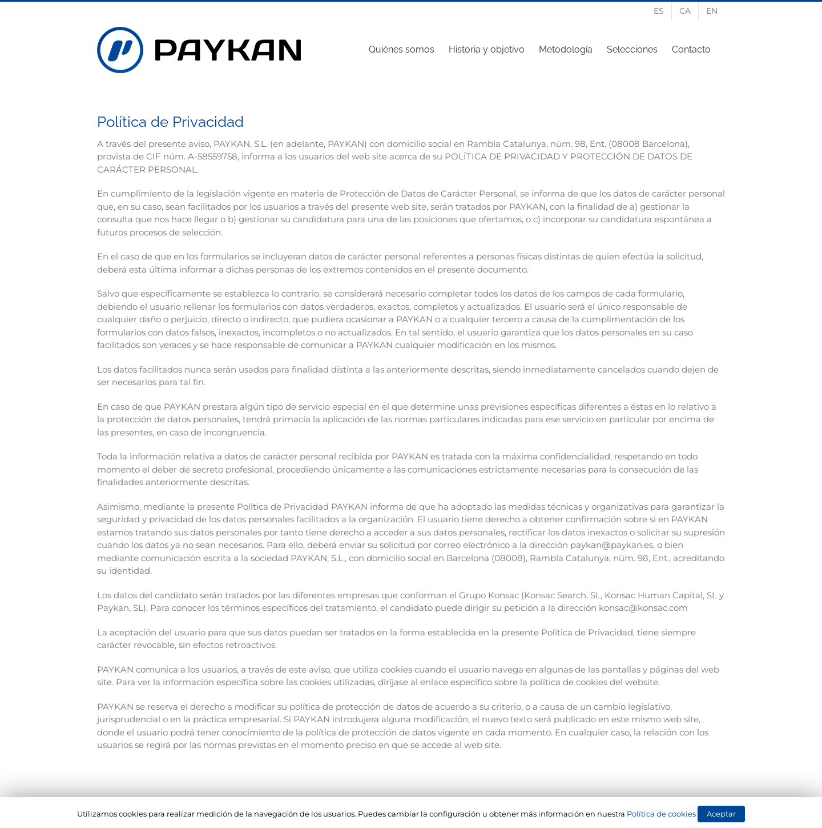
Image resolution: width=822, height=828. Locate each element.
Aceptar (721, 813)
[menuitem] (658, 11)
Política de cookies (661, 813)
